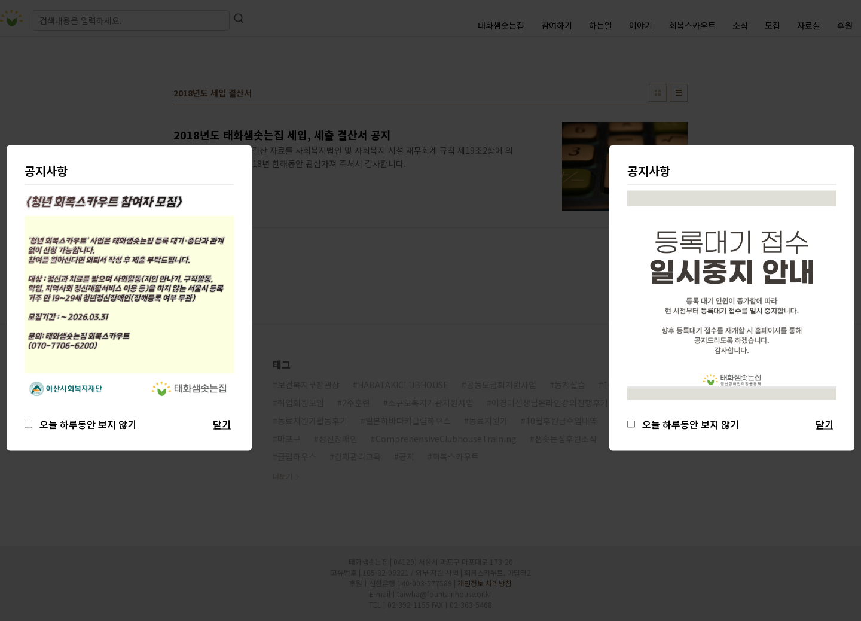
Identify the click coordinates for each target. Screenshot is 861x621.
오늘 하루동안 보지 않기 (688, 424)
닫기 (824, 424)
